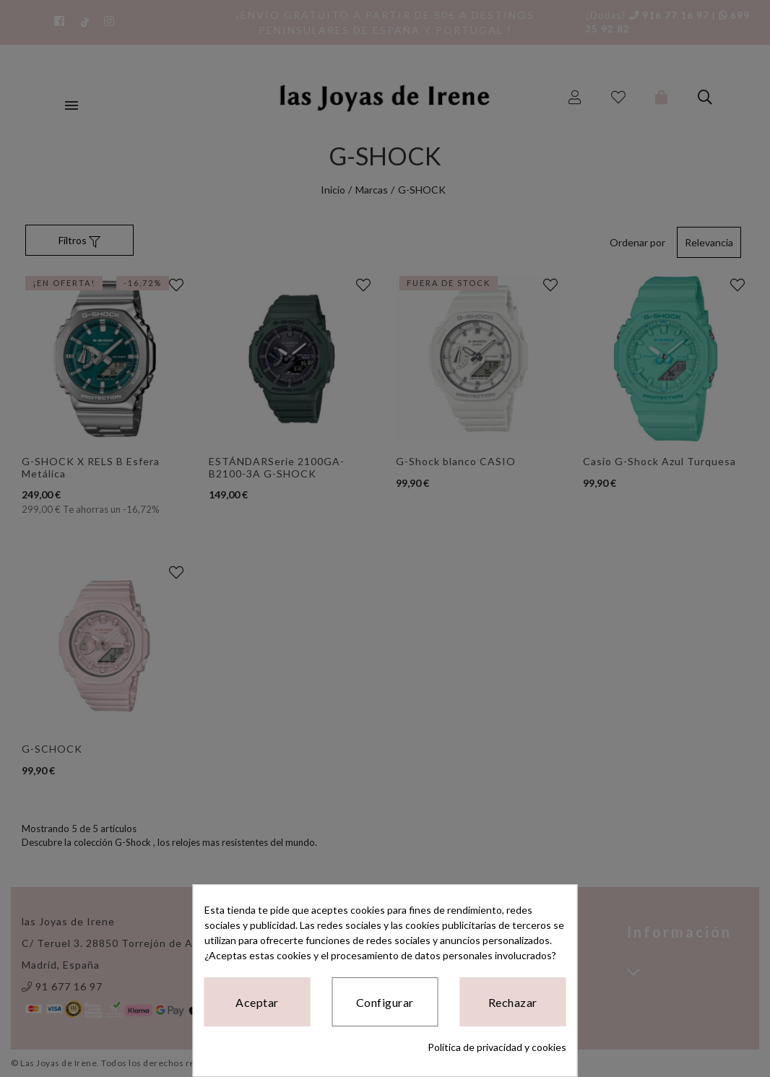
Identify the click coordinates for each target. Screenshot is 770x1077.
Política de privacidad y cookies (497, 1047)
